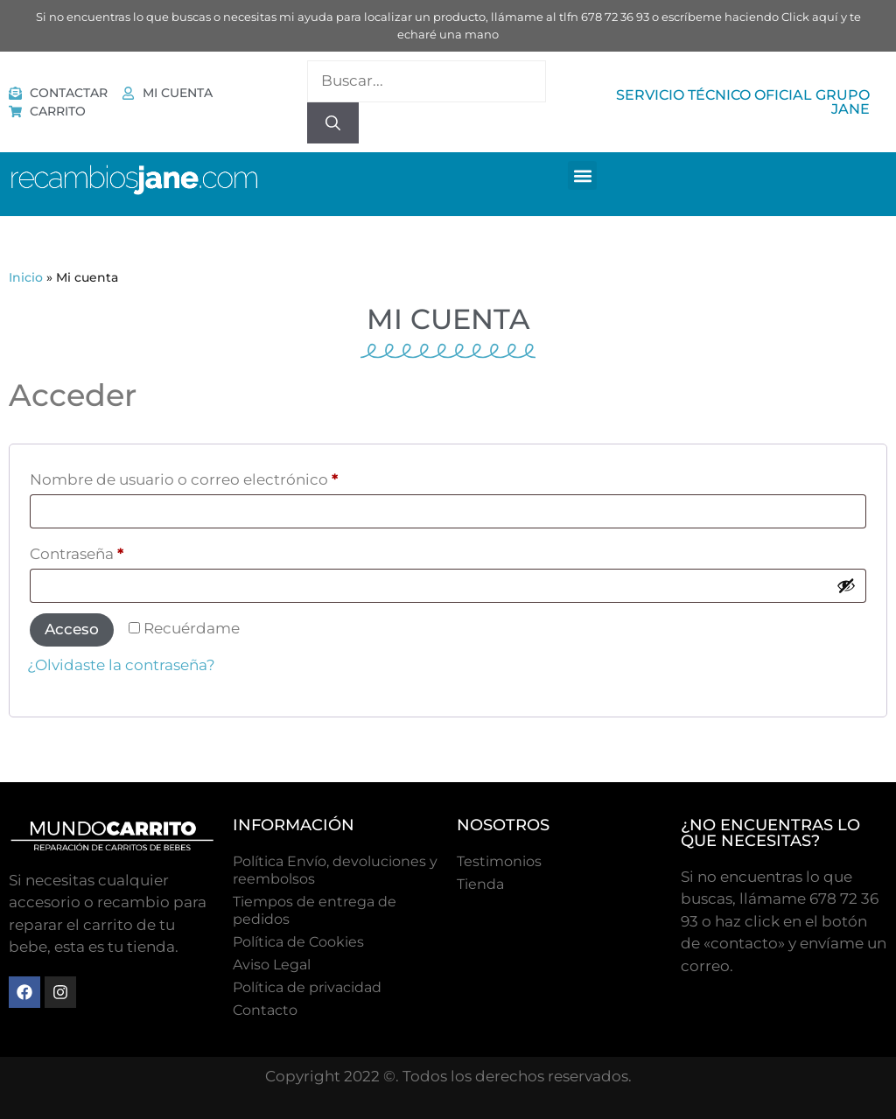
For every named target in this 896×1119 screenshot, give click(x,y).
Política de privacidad (307, 987)
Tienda (480, 884)
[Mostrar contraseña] (846, 585)
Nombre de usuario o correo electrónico (227, 476)
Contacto (265, 1010)
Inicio (26, 277)
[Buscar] (333, 123)
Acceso (72, 629)
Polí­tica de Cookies (298, 942)
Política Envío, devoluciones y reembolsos (335, 870)
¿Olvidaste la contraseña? (121, 665)
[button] (582, 175)
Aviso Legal (272, 964)
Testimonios (499, 861)
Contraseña (119, 551)
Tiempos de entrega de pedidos (314, 910)
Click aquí (809, 17)
